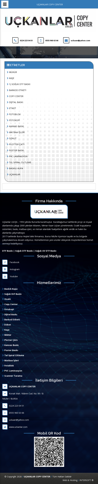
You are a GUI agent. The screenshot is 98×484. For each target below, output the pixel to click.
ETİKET (11, 108)
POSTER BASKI (15, 150)
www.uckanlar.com (14, 427)
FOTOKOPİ (13, 120)
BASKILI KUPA (15, 168)
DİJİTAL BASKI (15, 102)
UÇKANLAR (13, 174)
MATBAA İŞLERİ (16, 132)
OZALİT (12, 138)
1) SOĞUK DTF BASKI (18, 84)
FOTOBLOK (14, 114)
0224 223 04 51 (13, 405)
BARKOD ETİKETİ (16, 90)
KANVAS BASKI (15, 126)
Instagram (11, 269)
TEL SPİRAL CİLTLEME (19, 162)
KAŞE (10, 78)
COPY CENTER (15, 96)
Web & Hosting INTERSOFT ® (78, 480)
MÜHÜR (12, 72)
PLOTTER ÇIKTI (15, 144)
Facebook (10, 262)
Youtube (10, 276)
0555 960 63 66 (13, 413)
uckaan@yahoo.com (15, 420)
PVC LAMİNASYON (17, 156)
